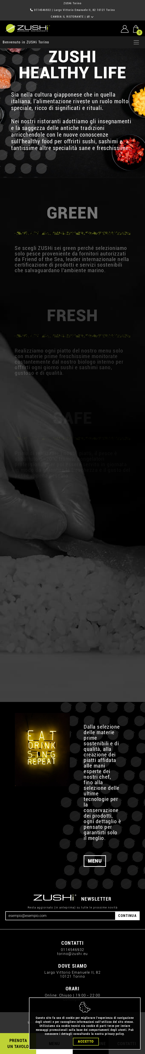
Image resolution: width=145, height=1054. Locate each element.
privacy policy (114, 1034)
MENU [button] (95, 861)
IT (90, 16)
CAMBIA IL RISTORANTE (67, 16)
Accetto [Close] (86, 1041)
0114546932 (42, 10)
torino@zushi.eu (72, 954)
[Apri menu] (136, 42)
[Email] (60, 915)
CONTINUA (127, 916)
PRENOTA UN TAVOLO (18, 1043)
